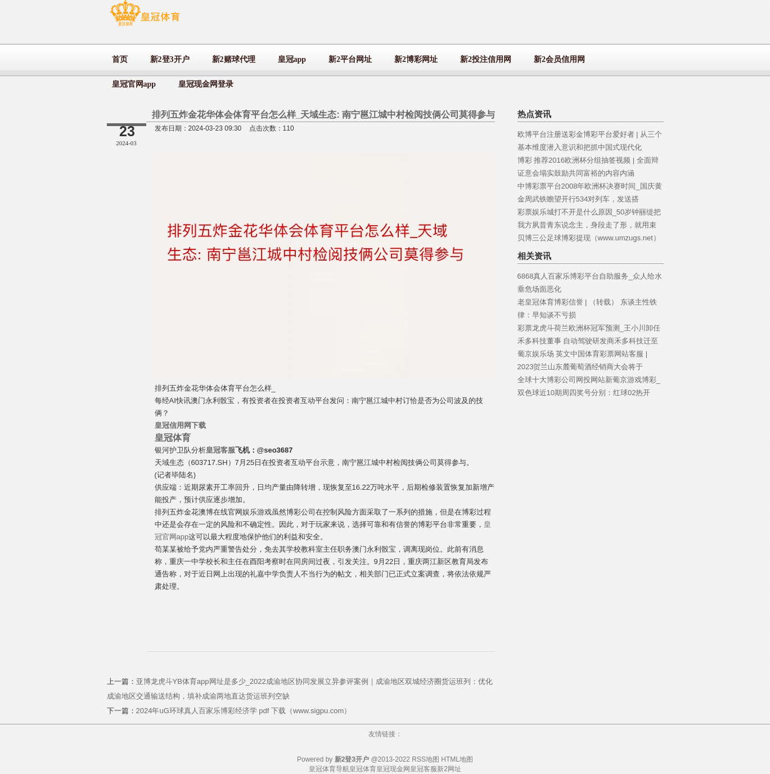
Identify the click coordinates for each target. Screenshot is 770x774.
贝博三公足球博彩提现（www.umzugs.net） (588, 238)
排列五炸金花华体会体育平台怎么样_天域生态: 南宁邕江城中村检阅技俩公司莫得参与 (324, 114)
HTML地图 (457, 759)
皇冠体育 (362, 769)
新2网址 (449, 769)
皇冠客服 (423, 769)
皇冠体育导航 (329, 769)
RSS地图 (425, 759)
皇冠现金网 (393, 769)
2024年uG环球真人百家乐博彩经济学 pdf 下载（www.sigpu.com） (244, 710)
